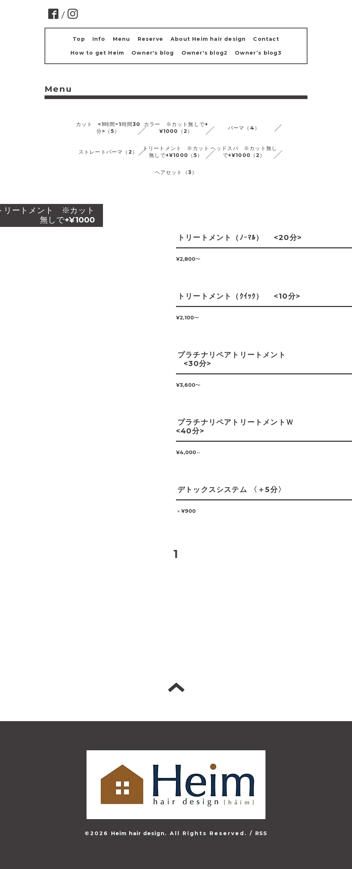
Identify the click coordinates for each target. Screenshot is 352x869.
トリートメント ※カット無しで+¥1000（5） (176, 151)
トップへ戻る (176, 687)
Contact (266, 39)
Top (79, 39)
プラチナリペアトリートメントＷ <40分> (238, 426)
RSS (261, 833)
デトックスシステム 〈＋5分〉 (231, 489)
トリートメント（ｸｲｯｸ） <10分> (239, 296)
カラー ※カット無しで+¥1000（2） (176, 127)
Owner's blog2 (204, 53)
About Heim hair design (208, 39)
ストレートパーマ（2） (108, 152)
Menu (121, 39)
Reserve (150, 39)
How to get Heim (97, 53)
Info (99, 39)
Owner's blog (152, 53)
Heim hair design (138, 833)
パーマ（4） (244, 128)
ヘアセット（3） (176, 172)
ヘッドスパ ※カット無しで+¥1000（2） (244, 151)
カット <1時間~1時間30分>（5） (108, 127)
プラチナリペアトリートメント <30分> (231, 359)
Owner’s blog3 (258, 53)
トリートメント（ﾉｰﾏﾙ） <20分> (239, 237)
